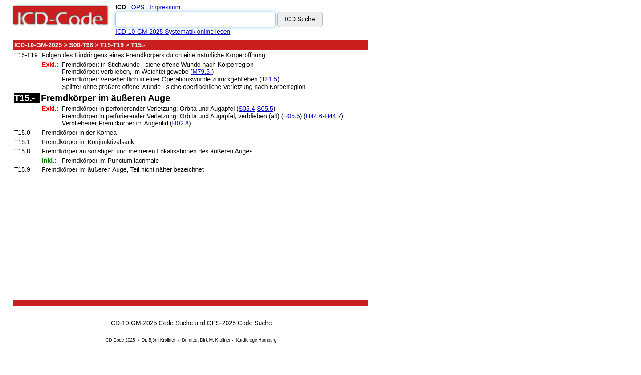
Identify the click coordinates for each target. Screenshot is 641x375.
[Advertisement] (447, 173)
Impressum (165, 7)
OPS (138, 7)
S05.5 (265, 108)
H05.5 (291, 116)
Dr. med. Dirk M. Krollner (206, 340)
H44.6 (314, 116)
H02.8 (180, 123)
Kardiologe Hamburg (256, 340)
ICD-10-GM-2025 (38, 44)
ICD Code (114, 340)
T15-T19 (112, 44)
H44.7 (333, 116)
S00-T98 (81, 44)
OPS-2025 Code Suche (239, 323)
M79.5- (202, 71)
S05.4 (247, 108)
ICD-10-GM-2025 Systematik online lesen (172, 31)
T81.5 (269, 79)
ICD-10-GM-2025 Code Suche (151, 323)
